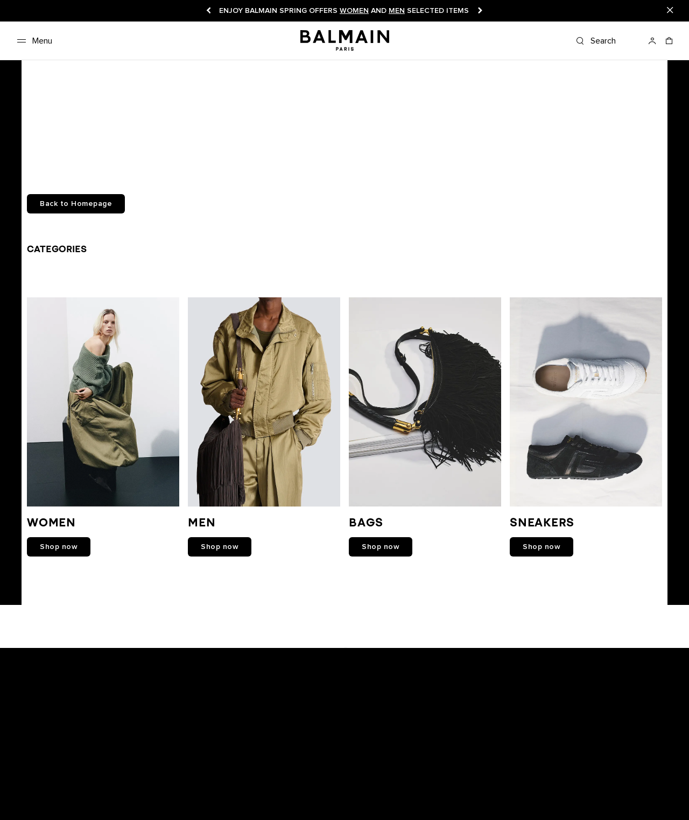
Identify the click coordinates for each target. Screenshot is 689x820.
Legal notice (292, 788)
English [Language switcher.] (664, 788)
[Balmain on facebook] (297, 653)
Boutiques (74, 788)
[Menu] (32, 40)
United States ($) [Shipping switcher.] (567, 788)
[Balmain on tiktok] (392, 653)
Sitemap (317, 799)
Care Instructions (109, 799)
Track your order (128, 788)
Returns (177, 788)
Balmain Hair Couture (182, 799)
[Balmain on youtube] (320, 653)
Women (354, 11)
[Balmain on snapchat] (276, 653)
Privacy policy (345, 788)
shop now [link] (59, 547)
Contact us (31, 799)
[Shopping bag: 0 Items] (669, 44)
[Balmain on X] (369, 653)
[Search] (607, 40)
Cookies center (402, 788)
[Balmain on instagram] (346, 653)
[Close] (670, 10)
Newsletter (30, 788)
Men (397, 11)
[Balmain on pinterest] (414, 653)
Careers (250, 788)
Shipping (213, 788)
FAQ (65, 799)
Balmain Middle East (261, 799)
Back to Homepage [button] (76, 204)
